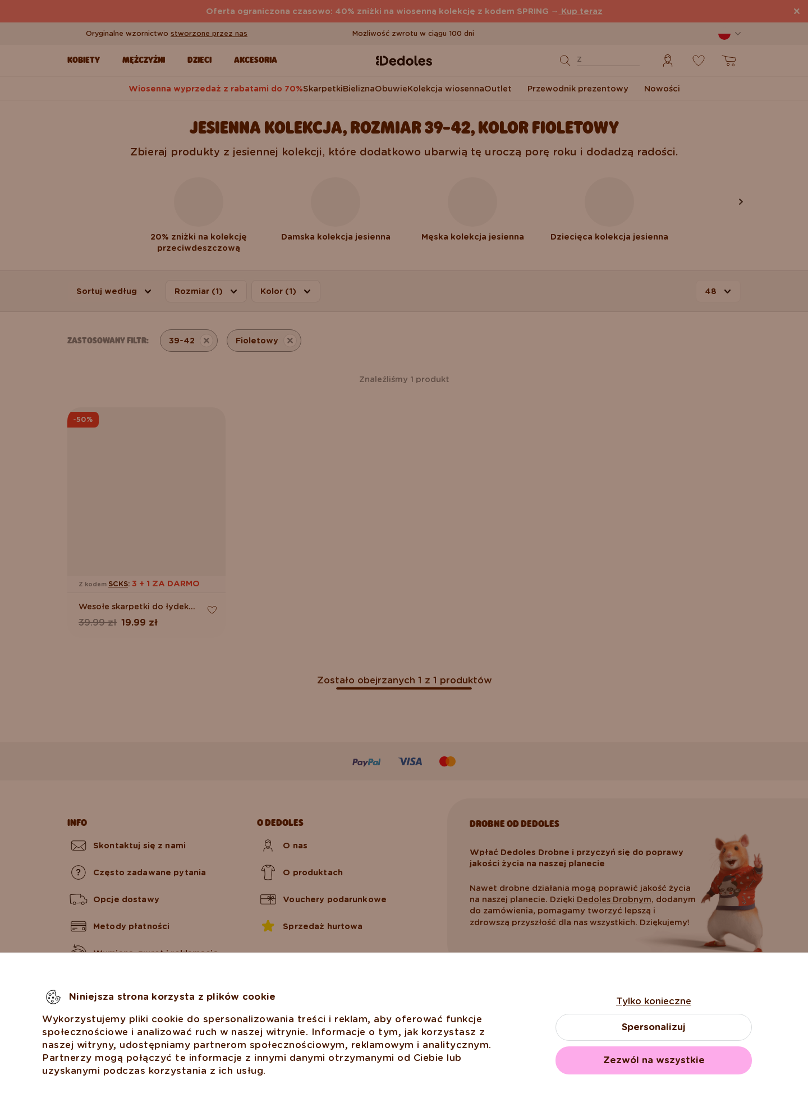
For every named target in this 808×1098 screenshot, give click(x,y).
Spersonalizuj (654, 1027)
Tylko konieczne (653, 1001)
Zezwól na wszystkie (654, 1060)
